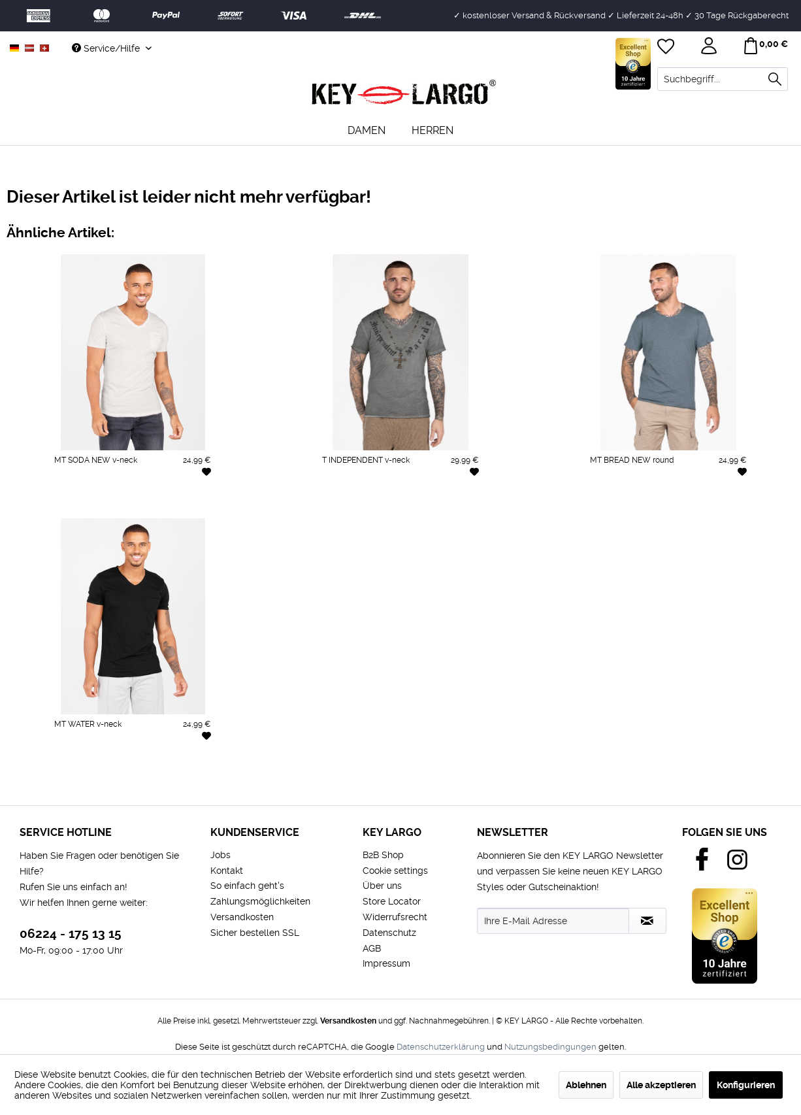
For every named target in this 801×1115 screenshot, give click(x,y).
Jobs (220, 855)
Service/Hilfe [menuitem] (107, 48)
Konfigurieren (746, 1085)
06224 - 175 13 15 (71, 933)
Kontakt (226, 870)
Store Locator (392, 901)
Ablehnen (586, 1085)
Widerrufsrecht (395, 917)
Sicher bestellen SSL (254, 932)
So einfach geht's (247, 885)
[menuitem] (722, 79)
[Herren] (432, 130)
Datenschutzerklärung (441, 1047)
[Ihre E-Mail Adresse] (553, 921)
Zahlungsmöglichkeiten (260, 901)
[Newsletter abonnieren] (647, 921)
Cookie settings (395, 870)
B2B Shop (383, 855)
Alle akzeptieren (661, 1085)
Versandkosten (242, 917)
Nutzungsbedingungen (550, 1047)
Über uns (382, 885)
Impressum (386, 963)
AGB (372, 948)
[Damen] (367, 130)
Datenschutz (389, 932)
